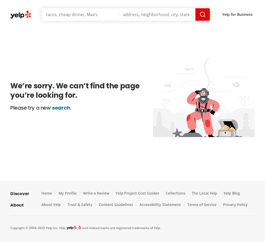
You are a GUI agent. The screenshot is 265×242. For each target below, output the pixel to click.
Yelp (21, 15)
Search (203, 14)
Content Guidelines (114, 204)
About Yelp (51, 204)
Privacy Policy (232, 204)
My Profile (67, 193)
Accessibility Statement (158, 204)
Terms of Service (199, 204)
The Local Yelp (201, 193)
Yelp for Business (238, 14)
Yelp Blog (229, 193)
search (61, 107)
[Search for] (80, 14)
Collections (173, 193)
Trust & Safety (79, 204)
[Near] (157, 14)
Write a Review (95, 193)
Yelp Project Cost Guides (136, 193)
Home (46, 193)
